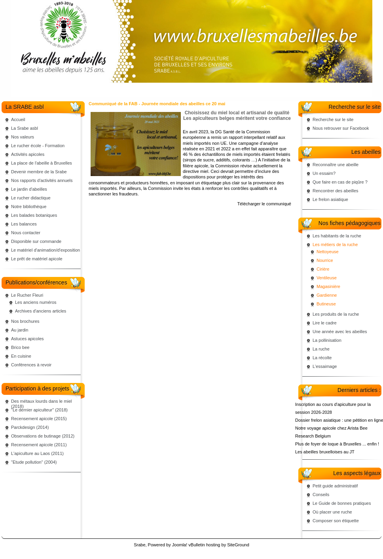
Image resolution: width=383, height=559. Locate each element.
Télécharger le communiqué (264, 203)
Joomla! (180, 544)
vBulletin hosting (204, 544)
